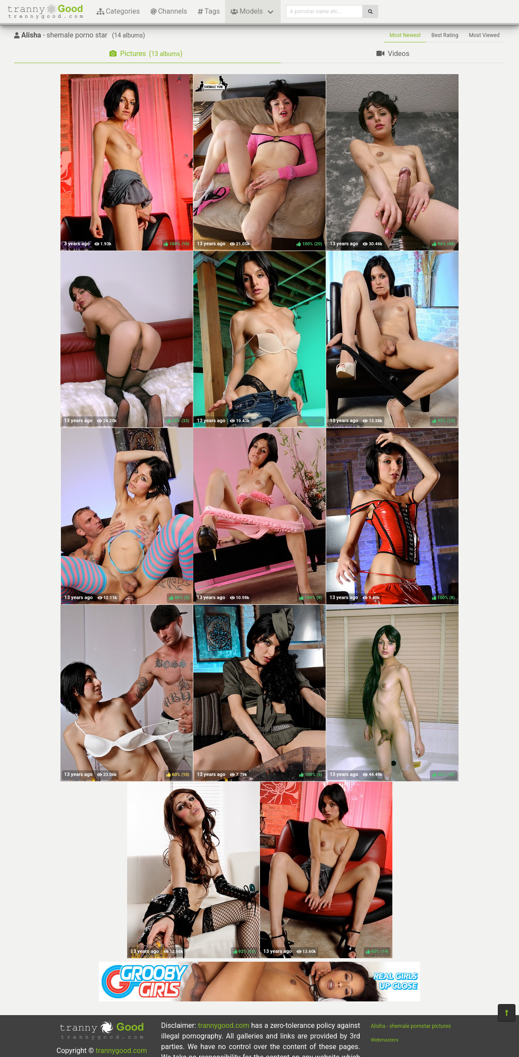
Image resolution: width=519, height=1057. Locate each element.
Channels (168, 11)
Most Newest (405, 35)
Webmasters (385, 1040)
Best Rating (444, 35)
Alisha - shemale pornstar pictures (411, 1026)
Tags (209, 11)
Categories (118, 11)
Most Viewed (484, 35)
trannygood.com (121, 1050)
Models (246, 11)
